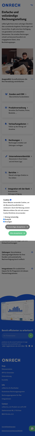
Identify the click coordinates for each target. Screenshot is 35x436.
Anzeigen (8, 221)
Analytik (8, 219)
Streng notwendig (11, 217)
